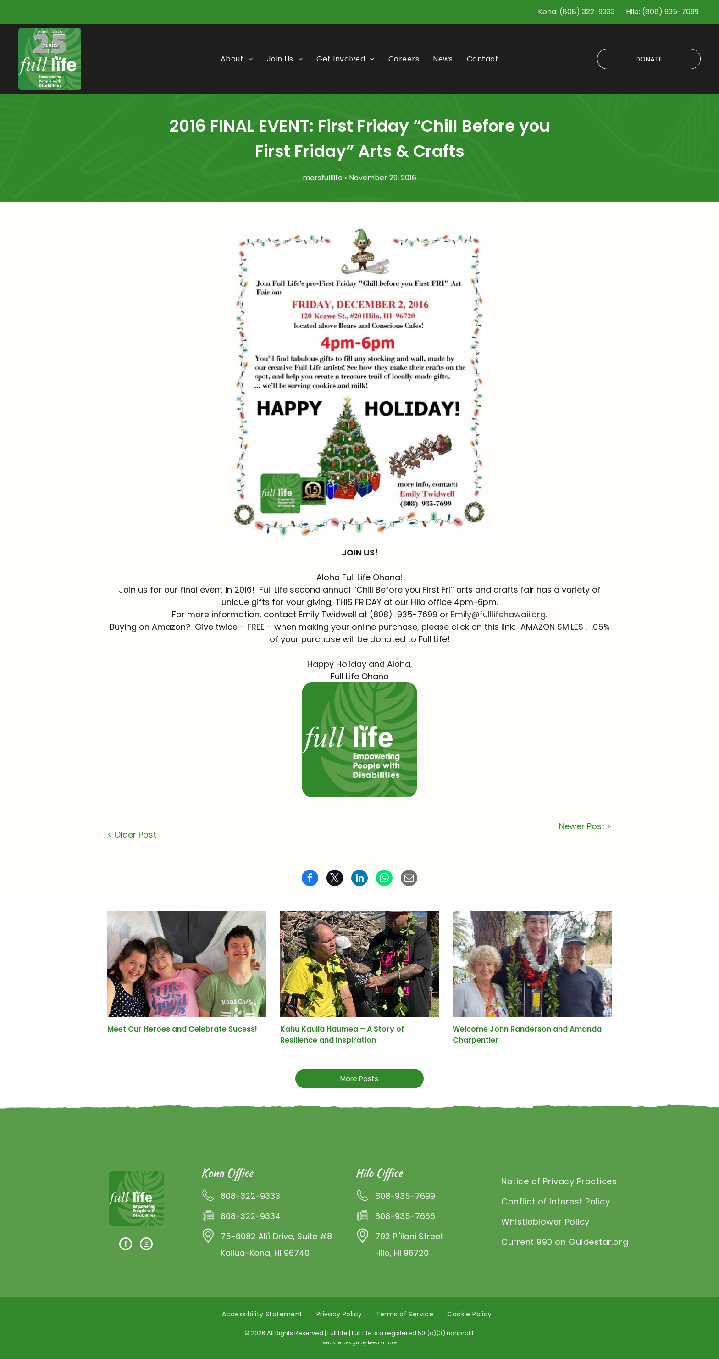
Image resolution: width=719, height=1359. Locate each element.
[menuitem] (237, 59)
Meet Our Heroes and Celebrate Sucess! (182, 1029)
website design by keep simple (360, 1342)
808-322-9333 (250, 1196)
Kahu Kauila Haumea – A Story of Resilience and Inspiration (342, 1034)
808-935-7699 (405, 1196)
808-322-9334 (251, 1216)
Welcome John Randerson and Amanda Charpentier (527, 1034)
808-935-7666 (405, 1216)
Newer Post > (585, 826)
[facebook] (125, 1245)
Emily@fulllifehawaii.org (498, 614)
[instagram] (146, 1245)
